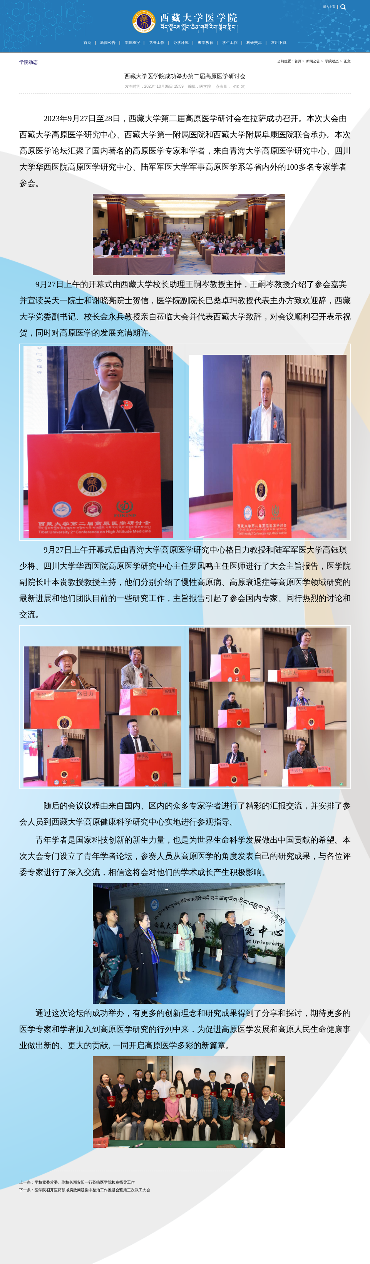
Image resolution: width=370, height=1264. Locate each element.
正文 (347, 61)
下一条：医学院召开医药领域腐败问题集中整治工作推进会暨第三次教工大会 (84, 1190)
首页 (87, 42)
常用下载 (278, 42)
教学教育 (205, 42)
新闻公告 (108, 42)
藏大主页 (329, 6)
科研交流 (254, 42)
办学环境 (181, 42)
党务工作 (156, 42)
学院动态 (332, 61)
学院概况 (132, 42)
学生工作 (230, 42)
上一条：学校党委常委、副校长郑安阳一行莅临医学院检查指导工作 (77, 1182)
